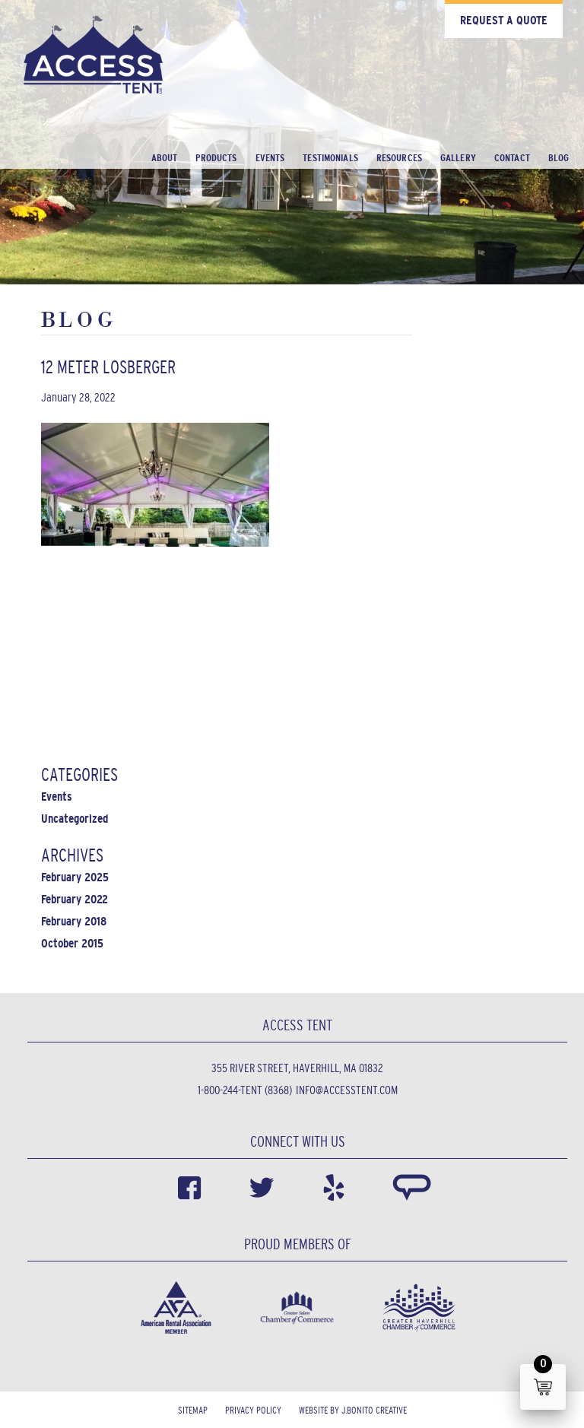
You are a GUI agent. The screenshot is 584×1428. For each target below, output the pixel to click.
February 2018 (73, 921)
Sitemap (193, 1410)
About (164, 157)
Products (215, 157)
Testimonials (330, 157)
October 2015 (72, 943)
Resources (399, 157)
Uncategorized (74, 818)
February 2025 (75, 877)
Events (270, 157)
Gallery (458, 157)
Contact (512, 157)
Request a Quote (504, 20)
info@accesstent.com (347, 1090)
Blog (559, 157)
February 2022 (74, 899)
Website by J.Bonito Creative (353, 1410)
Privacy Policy (253, 1410)
